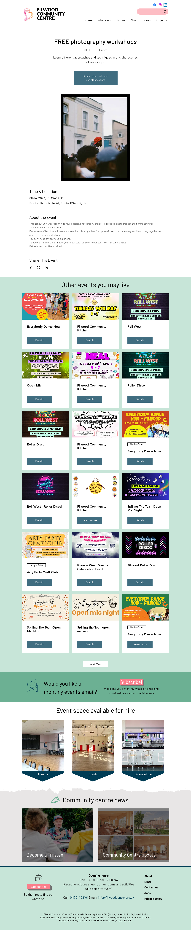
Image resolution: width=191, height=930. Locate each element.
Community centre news (95, 800)
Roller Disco (136, 385)
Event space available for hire (95, 710)
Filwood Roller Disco (142, 565)
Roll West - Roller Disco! (44, 506)
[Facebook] (155, 5)
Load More (95, 664)
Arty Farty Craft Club (42, 572)
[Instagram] (160, 5)
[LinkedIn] (165, 5)
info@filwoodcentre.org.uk (116, 897)
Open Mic (34, 385)
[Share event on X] (38, 267)
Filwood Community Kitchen (91, 328)
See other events (95, 79)
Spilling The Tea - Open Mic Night (144, 508)
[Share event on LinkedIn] (46, 267)
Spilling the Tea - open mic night (93, 629)
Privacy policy (153, 898)
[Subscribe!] (131, 682)
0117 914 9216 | (79, 897)
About (148, 876)
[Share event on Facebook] (30, 267)
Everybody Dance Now (43, 326)
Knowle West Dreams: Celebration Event (93, 567)
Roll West (134, 326)
